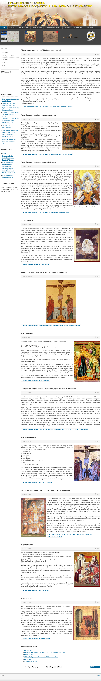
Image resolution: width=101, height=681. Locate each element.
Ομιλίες (4, 62)
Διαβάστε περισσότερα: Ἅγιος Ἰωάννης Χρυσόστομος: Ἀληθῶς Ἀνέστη (46, 212)
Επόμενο (52, 667)
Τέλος (59, 667)
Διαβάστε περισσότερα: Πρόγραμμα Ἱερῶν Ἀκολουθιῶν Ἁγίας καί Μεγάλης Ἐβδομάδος (51, 325)
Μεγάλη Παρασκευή (7, 136)
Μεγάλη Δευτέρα (28, 654)
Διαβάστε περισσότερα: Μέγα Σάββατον (36, 380)
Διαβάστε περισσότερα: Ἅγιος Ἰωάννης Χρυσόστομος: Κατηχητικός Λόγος (47, 154)
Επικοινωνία (5, 52)
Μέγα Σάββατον (6, 127)
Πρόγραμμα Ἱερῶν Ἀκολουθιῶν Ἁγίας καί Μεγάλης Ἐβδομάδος (8, 158)
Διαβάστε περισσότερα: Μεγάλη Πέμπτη (36, 590)
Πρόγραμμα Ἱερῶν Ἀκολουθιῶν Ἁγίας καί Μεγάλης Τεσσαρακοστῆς (9, 170)
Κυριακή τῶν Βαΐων (29, 659)
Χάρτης (4, 153)
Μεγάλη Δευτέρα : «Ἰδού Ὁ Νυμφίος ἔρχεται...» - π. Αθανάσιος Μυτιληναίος (45, 652)
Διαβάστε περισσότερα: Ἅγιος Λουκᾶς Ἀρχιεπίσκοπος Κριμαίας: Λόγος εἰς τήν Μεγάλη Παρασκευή (55, 429)
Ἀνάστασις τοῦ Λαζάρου (30, 661)
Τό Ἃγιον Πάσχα (6, 125)
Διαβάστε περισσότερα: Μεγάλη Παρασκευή (37, 482)
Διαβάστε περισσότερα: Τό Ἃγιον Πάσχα (36, 264)
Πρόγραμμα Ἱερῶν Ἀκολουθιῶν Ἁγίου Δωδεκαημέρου (7, 164)
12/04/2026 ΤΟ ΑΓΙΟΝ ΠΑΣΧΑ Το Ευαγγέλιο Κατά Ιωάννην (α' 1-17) (10, 114)
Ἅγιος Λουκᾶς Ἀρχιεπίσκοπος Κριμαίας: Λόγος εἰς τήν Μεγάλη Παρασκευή (10, 132)
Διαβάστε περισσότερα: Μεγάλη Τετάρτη (36, 638)
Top (99, 675)
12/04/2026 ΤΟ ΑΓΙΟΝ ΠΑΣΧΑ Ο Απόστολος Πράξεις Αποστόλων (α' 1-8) (10, 120)
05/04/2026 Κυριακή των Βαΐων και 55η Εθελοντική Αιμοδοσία (41, 657)
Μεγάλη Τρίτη (28, 650)
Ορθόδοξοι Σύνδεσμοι (8, 56)
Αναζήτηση (5, 59)
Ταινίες (3, 65)
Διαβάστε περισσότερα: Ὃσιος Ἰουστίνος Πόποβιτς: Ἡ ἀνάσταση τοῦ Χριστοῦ (48, 107)
